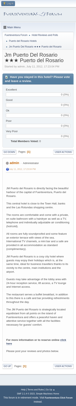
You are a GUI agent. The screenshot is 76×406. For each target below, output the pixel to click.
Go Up (7, 366)
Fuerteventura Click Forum (59, 397)
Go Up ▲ (50, 389)
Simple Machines (44, 393)
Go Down (9, 152)
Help (23, 389)
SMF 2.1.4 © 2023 (26, 393)
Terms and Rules (36, 389)
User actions (63, 152)
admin (14, 163)
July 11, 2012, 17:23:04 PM (22, 169)
